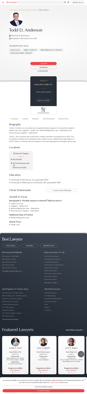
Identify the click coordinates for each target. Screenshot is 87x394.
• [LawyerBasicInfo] (12, 372)
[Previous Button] (3, 355)
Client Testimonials (48, 119)
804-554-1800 (17, 159)
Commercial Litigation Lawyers (11, 313)
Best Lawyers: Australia (9, 262)
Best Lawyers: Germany (9, 268)
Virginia (29, 10)
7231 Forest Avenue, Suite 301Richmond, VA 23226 (21, 165)
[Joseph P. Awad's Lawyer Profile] (15, 344)
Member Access (49, 245)
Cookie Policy (54, 382)
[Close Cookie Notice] (85, 379)
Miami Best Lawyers (50, 279)
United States (21, 10)
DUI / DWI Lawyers (8, 307)
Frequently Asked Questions (53, 298)
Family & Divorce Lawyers (10, 301)
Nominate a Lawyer (50, 301)
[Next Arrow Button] (81, 354)
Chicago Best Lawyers (51, 262)
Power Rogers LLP (71, 352)
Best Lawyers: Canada (9, 259)
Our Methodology (50, 296)
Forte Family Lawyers (43, 352)
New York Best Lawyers (51, 256)
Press (46, 304)
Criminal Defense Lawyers (10, 304)
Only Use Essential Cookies (43, 387)
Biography (15, 119)
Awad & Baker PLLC (15, 352)
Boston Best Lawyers (50, 276)
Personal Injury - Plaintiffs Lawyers (12, 293)
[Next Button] (27, 355)
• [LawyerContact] (17, 372)
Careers (46, 307)
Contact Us (47, 310)
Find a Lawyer (13, 10)
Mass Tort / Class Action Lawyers (12, 298)
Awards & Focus (63, 119)
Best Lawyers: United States (10, 256)
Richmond (34, 10)
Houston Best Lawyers (51, 268)
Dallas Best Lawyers (50, 270)
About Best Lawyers (50, 293)
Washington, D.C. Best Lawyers (54, 265)
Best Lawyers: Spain (8, 265)
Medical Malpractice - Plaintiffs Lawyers (14, 296)
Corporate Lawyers (8, 310)
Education (35, 119)
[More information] (19, 370)
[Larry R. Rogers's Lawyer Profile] (71, 344)
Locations (25, 119)
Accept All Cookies (43, 391)
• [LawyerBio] (15, 372)
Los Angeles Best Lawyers (52, 259)
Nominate (29, 245)
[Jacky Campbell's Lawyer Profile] (43, 344)
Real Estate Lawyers (8, 316)
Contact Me (43, 63)
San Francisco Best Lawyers (53, 273)
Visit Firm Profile (43, 100)
